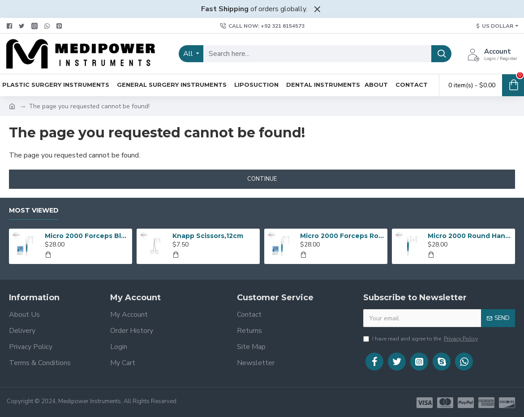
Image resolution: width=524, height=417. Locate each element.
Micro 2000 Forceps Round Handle (342, 236)
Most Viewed (34, 210)
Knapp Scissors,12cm (207, 236)
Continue (262, 179)
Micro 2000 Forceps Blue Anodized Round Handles (87, 236)
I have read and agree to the (421, 339)
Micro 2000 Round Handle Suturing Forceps (470, 236)
